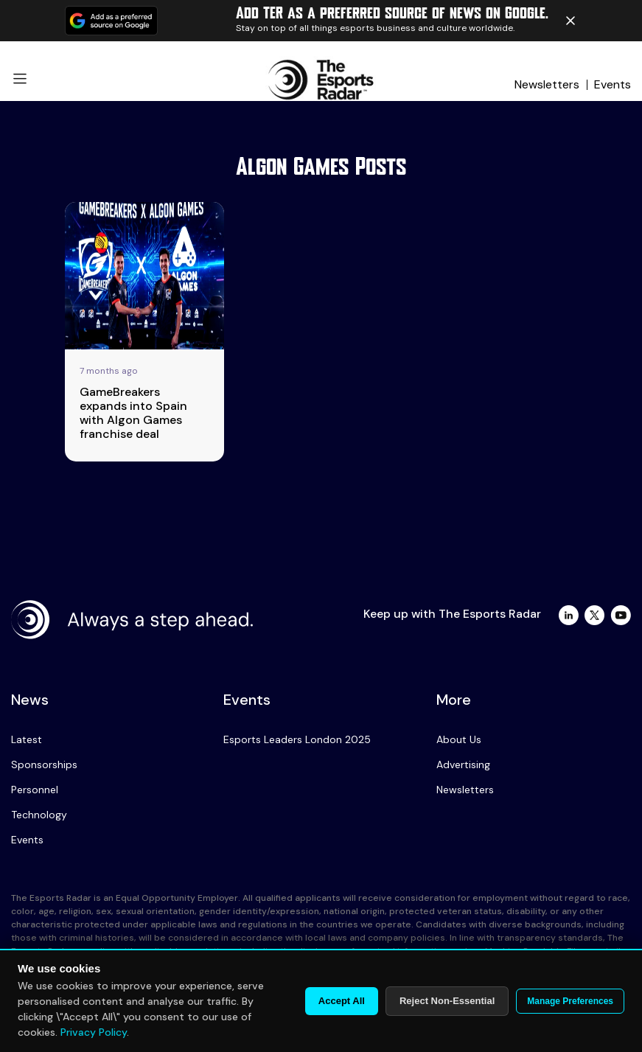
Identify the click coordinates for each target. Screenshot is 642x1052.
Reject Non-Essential (447, 1000)
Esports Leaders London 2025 (297, 739)
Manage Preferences (570, 1001)
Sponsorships (44, 764)
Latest (26, 739)
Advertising (463, 764)
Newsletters (546, 84)
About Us (458, 739)
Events (612, 84)
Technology (39, 814)
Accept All (341, 1000)
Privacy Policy (93, 1032)
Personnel (34, 789)
